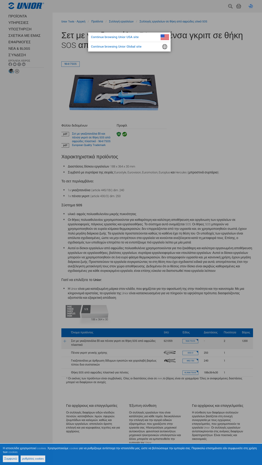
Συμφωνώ (10, 459)
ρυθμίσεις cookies (33, 459)
